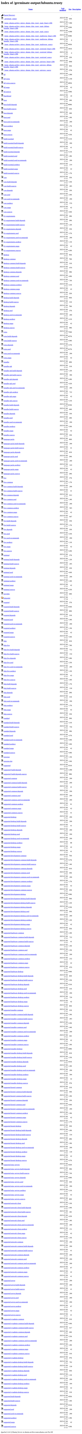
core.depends (8, 190)
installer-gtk (8, 366)
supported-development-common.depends (18, 868)
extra (5, 332)
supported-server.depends (12, 1293)
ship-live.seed (8, 662)
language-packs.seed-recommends (15, 461)
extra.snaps (7, 358)
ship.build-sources (10, 688)
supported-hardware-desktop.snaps (16, 1002)
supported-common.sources (13, 813)
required (6, 602)
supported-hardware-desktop (13, 971)
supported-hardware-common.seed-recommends (20, 954)
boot (5, 100)
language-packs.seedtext (12, 465)
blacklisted (7, 96)
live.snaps (7, 547)
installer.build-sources (11, 409)
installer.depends (9, 414)
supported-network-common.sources (16, 1276)
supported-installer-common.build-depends (18, 1014)
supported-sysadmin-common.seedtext (17, 1345)
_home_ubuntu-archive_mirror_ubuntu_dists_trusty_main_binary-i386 (28, 23)
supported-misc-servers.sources (14, 1199)
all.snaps (7, 87)
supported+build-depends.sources (15, 774)
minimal (6, 555)
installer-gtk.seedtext (11, 392)
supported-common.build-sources (15, 787)
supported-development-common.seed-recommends (21, 877)
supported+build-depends (12, 770)
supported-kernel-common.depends (16, 1100)
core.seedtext (8, 203)
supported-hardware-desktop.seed (15, 989)
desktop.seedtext (9, 319)
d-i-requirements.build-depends (14, 220)
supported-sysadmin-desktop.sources (16, 1392)
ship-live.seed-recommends (13, 667)
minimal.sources (9, 589)
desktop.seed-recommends (13, 315)
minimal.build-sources (11, 564)
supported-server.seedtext (12, 1306)
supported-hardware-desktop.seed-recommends (20, 993)
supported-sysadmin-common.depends (17, 1332)
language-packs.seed (11, 456)
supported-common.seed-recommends (17, 800)
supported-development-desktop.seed (16, 911)
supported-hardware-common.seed (15, 950)
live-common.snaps (10, 512)
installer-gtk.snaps (10, 396)
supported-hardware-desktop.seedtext (16, 997)
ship (5, 641)
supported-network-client (12, 1203)
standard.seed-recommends (13, 740)
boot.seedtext (8, 126)
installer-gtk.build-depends (13, 371)
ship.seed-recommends (11, 701)
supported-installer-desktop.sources (16, 1083)
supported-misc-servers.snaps (14, 1195)
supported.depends (10, 1405)
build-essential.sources (11, 173)
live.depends (8, 529)
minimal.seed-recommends (13, 577)
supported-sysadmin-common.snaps (16, 1349)
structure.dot (8, 761)
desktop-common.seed (11, 276)
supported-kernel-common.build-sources (17, 1096)
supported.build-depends (12, 1396)
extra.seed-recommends (12, 353)
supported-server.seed (11, 1298)
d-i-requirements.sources (12, 250)
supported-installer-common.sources (16, 1044)
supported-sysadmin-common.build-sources (19, 1328)
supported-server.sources (12, 1315)
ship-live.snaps (9, 675)
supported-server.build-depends (14, 1285)
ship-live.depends (10, 658)
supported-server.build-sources (14, 1289)
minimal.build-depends (12, 559)
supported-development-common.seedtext (18, 881)
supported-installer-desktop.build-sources (18, 1057)
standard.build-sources (11, 727)
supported (7, 765)
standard (7, 718)
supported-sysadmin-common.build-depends (19, 1323)
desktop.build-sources (11, 302)
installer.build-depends (11, 405)
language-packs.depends (12, 452)
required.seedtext (9, 628)
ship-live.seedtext (10, 671)
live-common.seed (10, 499)
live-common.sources (11, 517)
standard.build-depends (12, 723)
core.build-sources (10, 186)
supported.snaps (9, 1422)
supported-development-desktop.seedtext (18, 920)
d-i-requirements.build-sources (14, 225)
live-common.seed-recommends (15, 504)
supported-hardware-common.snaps (16, 963)
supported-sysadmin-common (14, 1319)
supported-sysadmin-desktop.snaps (16, 1388)
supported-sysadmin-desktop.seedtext (16, 1384)
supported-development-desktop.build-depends (20, 899)
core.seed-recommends (11, 199)
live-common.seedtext (11, 508)
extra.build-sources (10, 341)
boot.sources (8, 135)
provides (7, 594)
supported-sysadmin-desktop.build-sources (18, 1366)
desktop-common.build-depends (15, 263)
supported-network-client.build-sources (17, 1212)
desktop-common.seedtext (13, 285)
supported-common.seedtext (13, 804)
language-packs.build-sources (14, 448)
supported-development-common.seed (17, 873)
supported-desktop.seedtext (13, 843)
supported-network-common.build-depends (18, 1246)
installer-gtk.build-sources (13, 375)
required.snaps (9, 632)
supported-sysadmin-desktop (13, 1358)
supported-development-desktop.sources (17, 929)
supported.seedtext (10, 1418)
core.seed (7, 195)
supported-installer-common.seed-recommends (20, 1032)
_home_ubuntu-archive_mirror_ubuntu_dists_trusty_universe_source (27, 70)
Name (30, 9)
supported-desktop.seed (12, 834)
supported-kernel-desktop (12, 1126)
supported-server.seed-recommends (16, 1302)
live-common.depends (11, 495)
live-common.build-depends (13, 486)
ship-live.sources (9, 680)
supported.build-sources (12, 1401)
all (4, 74)
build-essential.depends (12, 152)
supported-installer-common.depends (16, 1023)
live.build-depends (10, 521)
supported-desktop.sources (13, 851)
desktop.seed (8, 311)
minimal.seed (8, 572)
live (5, 478)
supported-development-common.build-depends (20, 860)
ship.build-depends (10, 684)
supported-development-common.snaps (17, 886)
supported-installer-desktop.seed (15, 1066)
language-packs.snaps (11, 469)
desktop (6, 255)
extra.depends (8, 345)
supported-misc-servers (12, 1165)
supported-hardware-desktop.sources (16, 1006)
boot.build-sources (10, 109)
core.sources (8, 212)
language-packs (9, 439)
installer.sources (9, 435)
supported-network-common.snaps (15, 1272)
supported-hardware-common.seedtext (17, 959)
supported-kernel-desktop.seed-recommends (19, 1147)
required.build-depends (12, 607)
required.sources (9, 637)
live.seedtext (8, 542)
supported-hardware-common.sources (16, 967)
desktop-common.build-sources (14, 268)
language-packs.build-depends (14, 444)
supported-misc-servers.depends (15, 1178)
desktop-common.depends (13, 272)
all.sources (7, 92)
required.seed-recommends (13, 624)
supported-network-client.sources (15, 1238)
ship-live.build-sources (11, 654)
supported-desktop (10, 817)
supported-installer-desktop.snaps (15, 1079)
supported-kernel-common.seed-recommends (19, 1109)
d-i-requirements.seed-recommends (16, 238)
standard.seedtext (10, 744)
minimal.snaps (9, 585)
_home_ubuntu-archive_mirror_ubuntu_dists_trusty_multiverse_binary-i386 (30, 36)
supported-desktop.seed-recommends (16, 838)
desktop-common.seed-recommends (16, 280)
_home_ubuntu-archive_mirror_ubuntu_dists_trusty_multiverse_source (28, 44)
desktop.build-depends (11, 298)
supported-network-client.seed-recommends (19, 1225)
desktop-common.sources (12, 293)
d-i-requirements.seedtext (12, 242)
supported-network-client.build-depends (17, 1208)
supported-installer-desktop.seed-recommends (19, 1070)
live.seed (7, 534)
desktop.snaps (8, 323)
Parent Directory (9, 15)
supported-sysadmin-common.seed (16, 1336)
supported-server (9, 1281)
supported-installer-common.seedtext (16, 1036)
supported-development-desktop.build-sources (19, 903)
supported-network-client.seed (14, 1220)
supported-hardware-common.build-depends (19, 937)
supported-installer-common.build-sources (18, 1019)
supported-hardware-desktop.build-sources (18, 980)
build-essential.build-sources (13, 147)
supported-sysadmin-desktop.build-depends (19, 1362)
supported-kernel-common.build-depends (18, 1092)
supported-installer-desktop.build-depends (18, 1053)
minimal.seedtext (9, 581)
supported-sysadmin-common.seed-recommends (20, 1341)
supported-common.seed (12, 796)
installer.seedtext (9, 426)
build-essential (9, 139)
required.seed (8, 620)
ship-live (7, 645)
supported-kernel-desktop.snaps (14, 1156)
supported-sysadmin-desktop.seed (15, 1375)
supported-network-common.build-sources (18, 1250)
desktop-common (10, 259)
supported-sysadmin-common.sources (17, 1353)
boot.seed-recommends (12, 122)
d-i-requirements (9, 216)
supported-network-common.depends (16, 1255)
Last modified (63, 9)
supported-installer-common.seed (15, 1027)
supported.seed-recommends (13, 1414)
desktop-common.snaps (12, 289)
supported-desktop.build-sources (15, 826)
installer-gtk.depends (11, 379)
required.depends (9, 615)
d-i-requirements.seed (11, 233)
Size (70, 9)
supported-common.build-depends (15, 783)
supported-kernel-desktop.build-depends (17, 1130)
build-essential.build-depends (14, 143)
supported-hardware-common (14, 933)
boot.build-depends (10, 104)
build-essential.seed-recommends (15, 160)
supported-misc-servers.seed (13, 1182)
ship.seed (7, 697)
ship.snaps (7, 710)
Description (76, 9)
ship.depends (8, 693)
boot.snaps (7, 130)
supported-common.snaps (12, 808)
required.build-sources (11, 611)
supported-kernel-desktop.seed (14, 1143)
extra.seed (7, 349)
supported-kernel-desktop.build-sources (17, 1135)
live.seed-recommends (11, 538)
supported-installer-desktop (13, 1049)
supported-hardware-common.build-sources (19, 941)
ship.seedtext (8, 705)
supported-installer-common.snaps (15, 1040)
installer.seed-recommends (13, 422)
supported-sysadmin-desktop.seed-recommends (20, 1379)
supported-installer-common (13, 1010)
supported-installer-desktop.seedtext (16, 1075)
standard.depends (10, 731)
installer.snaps (8, 431)
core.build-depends (10, 182)
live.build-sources (10, 525)
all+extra (7, 79)
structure (7, 757)
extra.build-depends (10, 336)
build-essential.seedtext (12, 165)
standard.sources (9, 753)
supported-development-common (15, 856)
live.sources (8, 551)
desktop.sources (9, 328)
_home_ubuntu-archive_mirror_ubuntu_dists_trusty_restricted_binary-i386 (29, 49)
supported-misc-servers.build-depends (17, 1169)
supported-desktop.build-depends (15, 821)
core (5, 177)
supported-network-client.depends (15, 1216)
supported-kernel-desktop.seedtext (15, 1152)
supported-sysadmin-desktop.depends (16, 1371)
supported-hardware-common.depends (17, 946)
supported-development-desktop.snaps (17, 924)
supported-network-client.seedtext (15, 1229)
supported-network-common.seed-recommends (20, 1263)
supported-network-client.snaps (14, 1233)
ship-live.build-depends (12, 650)
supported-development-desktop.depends (18, 907)
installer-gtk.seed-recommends (14, 388)
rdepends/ (7, 598)
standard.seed (8, 735)
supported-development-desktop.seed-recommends (21, 916)
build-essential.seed (10, 156)
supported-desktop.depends (13, 830)
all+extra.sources (9, 83)
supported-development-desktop (15, 894)
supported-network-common (13, 1242)
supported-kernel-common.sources (15, 1122)
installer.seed (8, 418)
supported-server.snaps (11, 1311)
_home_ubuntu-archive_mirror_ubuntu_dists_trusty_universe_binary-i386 (29, 62)
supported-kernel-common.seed (14, 1105)
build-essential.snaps (11, 169)
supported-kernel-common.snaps (15, 1117)
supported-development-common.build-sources (20, 864)
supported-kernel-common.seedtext (16, 1113)
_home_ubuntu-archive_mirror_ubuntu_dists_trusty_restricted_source (28, 57)
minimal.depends (9, 568)
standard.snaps (9, 748)
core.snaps (7, 207)
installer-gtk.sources (11, 401)
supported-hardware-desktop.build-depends (18, 976)
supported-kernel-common (13, 1087)
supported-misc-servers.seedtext (15, 1190)
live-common (8, 482)
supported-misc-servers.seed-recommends (18, 1186)
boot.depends (8, 113)
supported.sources (10, 1426)
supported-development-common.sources (18, 890)
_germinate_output (10, 19)
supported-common (10, 778)
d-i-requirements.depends (12, 229)
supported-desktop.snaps (12, 847)
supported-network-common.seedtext (16, 1268)
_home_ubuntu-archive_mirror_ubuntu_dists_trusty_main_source (26, 32)
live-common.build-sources (13, 491)
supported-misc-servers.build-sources (16, 1173)
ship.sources (8, 714)
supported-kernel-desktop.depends (15, 1139)
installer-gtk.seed (9, 383)
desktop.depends (9, 306)
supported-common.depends (13, 791)
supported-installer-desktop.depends (16, 1062)
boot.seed (7, 117)
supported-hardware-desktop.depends (16, 984)
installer (6, 362)
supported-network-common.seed (15, 1259)
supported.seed (9, 1409)
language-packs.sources (12, 474)
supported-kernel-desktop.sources (15, 1160)
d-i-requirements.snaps (11, 246)
